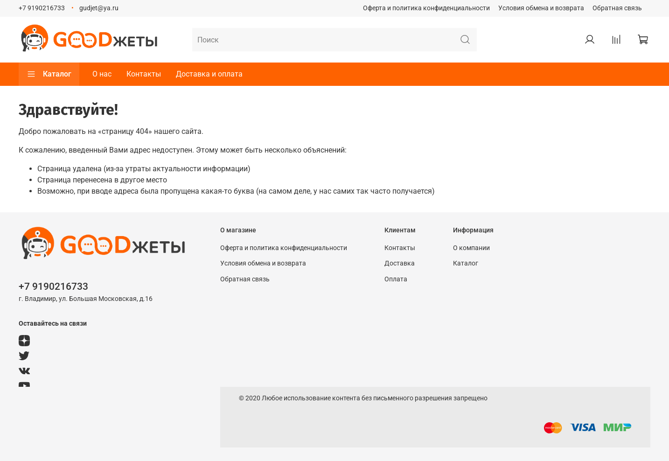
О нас (102, 74)
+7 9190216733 (42, 8)
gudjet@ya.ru (98, 8)
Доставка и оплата (209, 74)
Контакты (143, 74)
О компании (471, 248)
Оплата (395, 279)
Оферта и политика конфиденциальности (426, 8)
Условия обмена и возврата (541, 8)
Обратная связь (617, 8)
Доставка (399, 263)
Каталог (49, 74)
